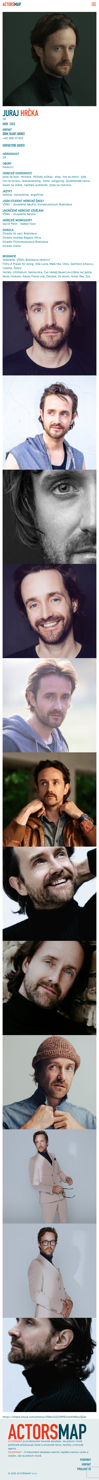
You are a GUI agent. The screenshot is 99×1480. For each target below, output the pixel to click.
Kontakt (86, 1464)
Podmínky (85, 1460)
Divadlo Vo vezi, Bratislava (20, 233)
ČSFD (12, 124)
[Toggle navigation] (92, 4)
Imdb (5, 124)
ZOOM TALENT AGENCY (14, 134)
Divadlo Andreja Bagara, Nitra (22, 237)
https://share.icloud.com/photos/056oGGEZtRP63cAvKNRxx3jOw (44, 1417)
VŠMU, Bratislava (28, 259)
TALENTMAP (14, 1452)
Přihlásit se (84, 1469)
